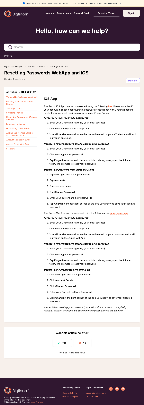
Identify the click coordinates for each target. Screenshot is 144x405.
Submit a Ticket (107, 13)
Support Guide (82, 13)
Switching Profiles (14, 113)
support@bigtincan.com (96, 393)
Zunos (31, 66)
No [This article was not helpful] (84, 342)
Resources (63, 13)
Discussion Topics (70, 397)
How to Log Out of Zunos (18, 128)
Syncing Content (14, 108)
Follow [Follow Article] (133, 80)
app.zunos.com (119, 213)
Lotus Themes (37, 402)
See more (10, 149)
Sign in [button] (131, 13)
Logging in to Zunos (15, 124)
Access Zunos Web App (17, 144)
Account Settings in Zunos (18, 140)
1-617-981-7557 (92, 397)
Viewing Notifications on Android (21, 97)
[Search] (72, 47)
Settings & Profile (59, 66)
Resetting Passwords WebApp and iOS (21, 118)
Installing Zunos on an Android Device (20, 102)
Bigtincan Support (13, 66)
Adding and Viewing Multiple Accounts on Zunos (19, 134)
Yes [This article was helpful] (64, 342)
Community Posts (69, 393)
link (110, 106)
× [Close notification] (120, 3)
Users (42, 66)
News (49, 13)
